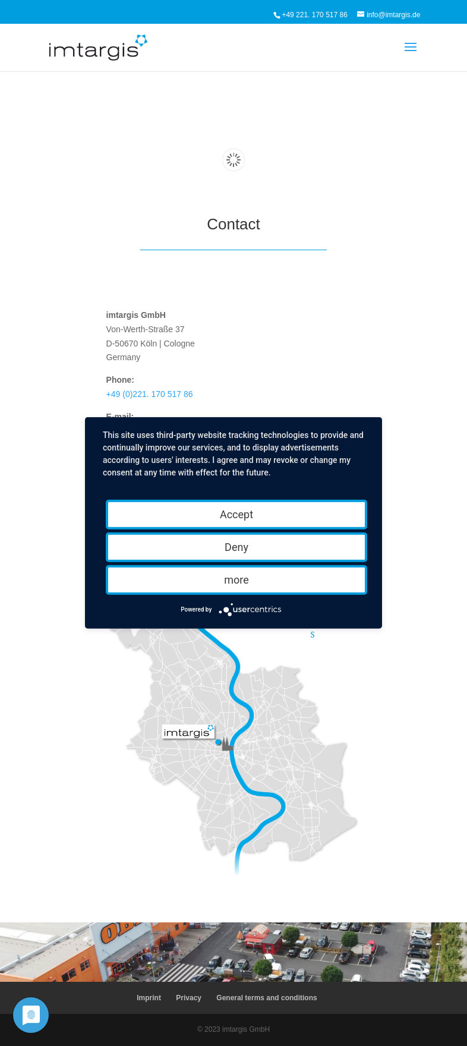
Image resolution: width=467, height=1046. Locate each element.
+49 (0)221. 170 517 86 (149, 394)
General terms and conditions (266, 998)
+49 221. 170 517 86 (314, 15)
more (236, 580)
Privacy (188, 998)
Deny (236, 547)
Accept (236, 514)
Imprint (149, 998)
